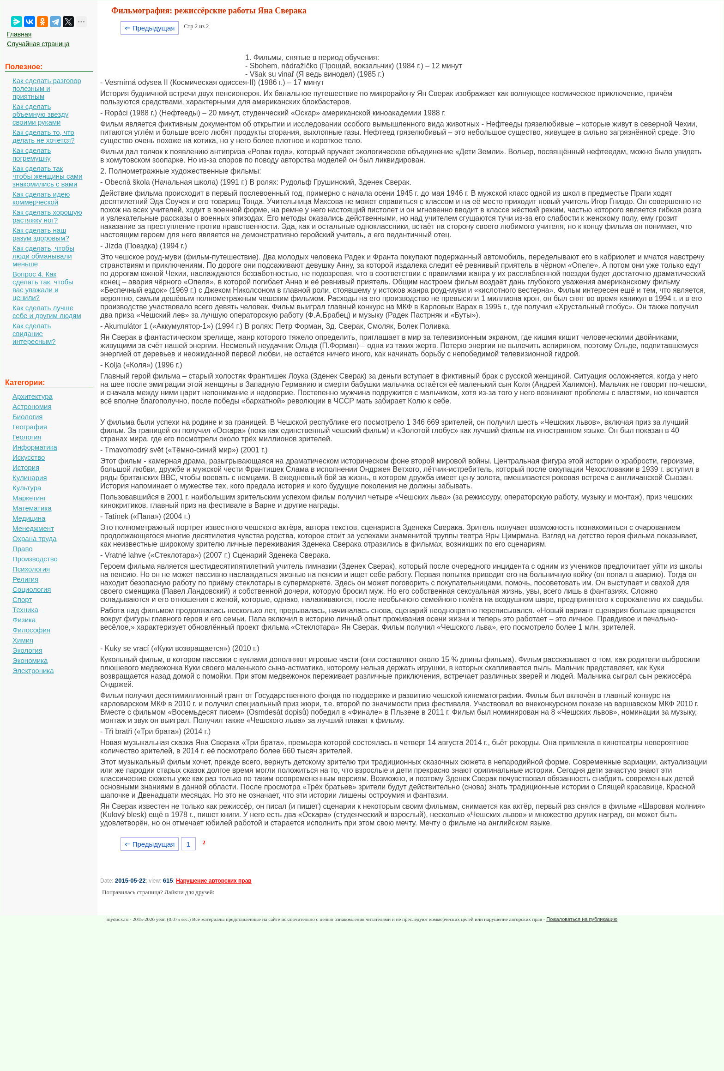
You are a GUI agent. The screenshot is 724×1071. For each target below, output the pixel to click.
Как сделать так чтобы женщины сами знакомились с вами (47, 176)
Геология (27, 437)
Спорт (22, 599)
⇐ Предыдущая (150, 28)
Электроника (33, 670)
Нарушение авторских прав (213, 881)
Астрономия (32, 406)
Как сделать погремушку (31, 154)
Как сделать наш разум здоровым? (40, 234)
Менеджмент (33, 528)
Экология (27, 650)
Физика (24, 620)
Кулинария (29, 477)
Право (22, 549)
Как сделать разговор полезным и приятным (46, 88)
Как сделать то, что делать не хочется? (43, 136)
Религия (25, 579)
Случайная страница (38, 44)
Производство (35, 559)
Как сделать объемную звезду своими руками (40, 114)
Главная (19, 34)
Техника (25, 610)
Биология (27, 417)
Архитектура (32, 396)
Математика (32, 508)
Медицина (28, 518)
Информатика (34, 447)
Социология (31, 589)
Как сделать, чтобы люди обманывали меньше (43, 256)
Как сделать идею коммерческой (41, 198)
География (29, 427)
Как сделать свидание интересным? (34, 333)
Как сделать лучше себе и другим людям (46, 311)
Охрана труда (34, 538)
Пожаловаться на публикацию (581, 919)
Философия (31, 630)
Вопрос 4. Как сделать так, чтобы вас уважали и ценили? (42, 285)
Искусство (28, 457)
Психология (31, 569)
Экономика (30, 660)
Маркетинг (29, 498)
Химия (22, 640)
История (25, 467)
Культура (26, 488)
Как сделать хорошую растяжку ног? (47, 216)
